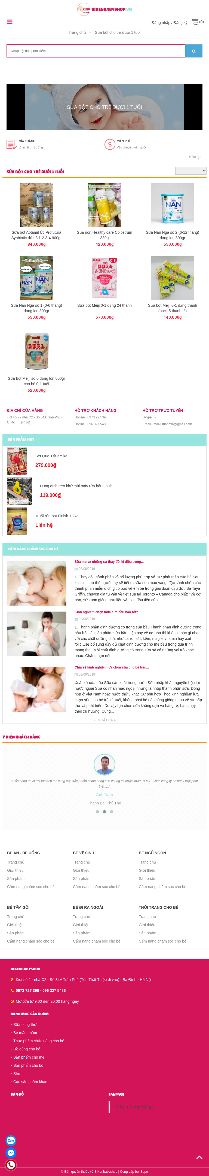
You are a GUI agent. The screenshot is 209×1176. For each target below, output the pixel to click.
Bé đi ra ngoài (88, 907)
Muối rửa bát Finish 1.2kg (57, 516)
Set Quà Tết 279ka (51, 456)
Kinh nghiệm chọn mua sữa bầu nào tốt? (106, 612)
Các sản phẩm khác (29, 1082)
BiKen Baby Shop (134, 1107)
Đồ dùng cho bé (25, 1049)
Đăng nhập (161, 22)
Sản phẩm (15, 878)
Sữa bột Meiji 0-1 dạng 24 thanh (104, 305)
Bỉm (15, 1073)
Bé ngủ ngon (152, 853)
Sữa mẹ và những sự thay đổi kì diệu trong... (109, 562)
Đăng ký (181, 22)
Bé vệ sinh (83, 853)
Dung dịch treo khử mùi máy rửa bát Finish (76, 486)
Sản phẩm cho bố (27, 1065)
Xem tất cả (104, 720)
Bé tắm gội (18, 907)
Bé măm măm (24, 1033)
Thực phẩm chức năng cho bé (37, 1041)
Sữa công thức (24, 1024)
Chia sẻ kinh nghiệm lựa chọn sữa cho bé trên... (112, 667)
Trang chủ (77, 32)
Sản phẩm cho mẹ (27, 1057)
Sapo (144, 1172)
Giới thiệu (15, 870)
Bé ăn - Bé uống (23, 853)
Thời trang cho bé (159, 907)
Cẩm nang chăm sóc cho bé (31, 887)
